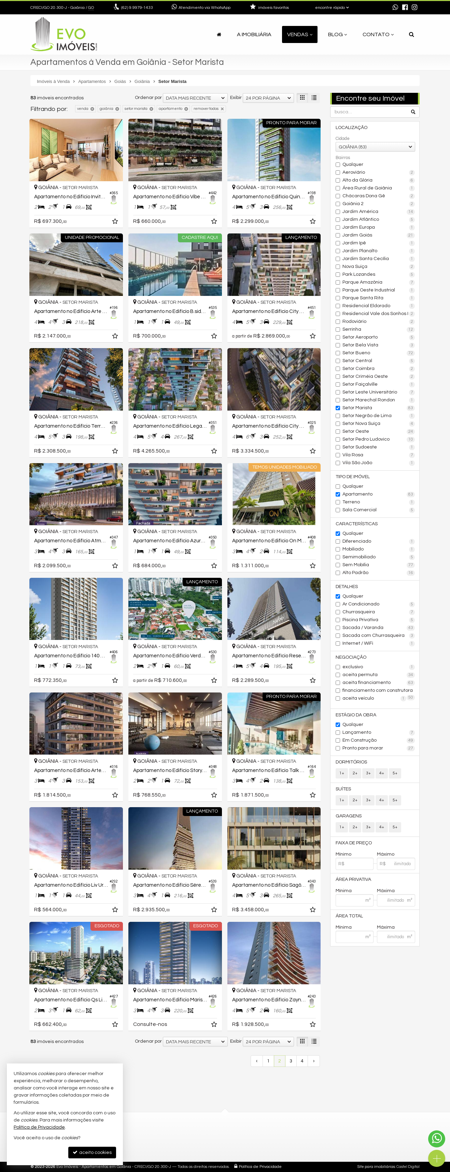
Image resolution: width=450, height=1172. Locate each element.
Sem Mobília (378, 565)
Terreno (378, 502)
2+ (355, 773)
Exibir (236, 97)
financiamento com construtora (378, 691)
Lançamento (378, 732)
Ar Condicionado (378, 604)
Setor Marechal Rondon (378, 400)
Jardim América (378, 212)
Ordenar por (148, 97)
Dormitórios (351, 762)
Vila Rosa (378, 455)
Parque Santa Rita (378, 298)
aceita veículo (374, 698)
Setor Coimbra (378, 369)
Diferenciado (378, 541)
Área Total (349, 916)
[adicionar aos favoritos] (115, 222)
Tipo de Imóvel (353, 476)
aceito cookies (92, 1152)
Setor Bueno (378, 353)
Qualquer (352, 164)
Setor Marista (378, 408)
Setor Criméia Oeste (378, 377)
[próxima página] (314, 1061)
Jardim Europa (378, 227)
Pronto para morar (378, 748)
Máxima (386, 890)
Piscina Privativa (378, 620)
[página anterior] (257, 1061)
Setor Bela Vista (378, 345)
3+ (368, 773)
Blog (337, 34)
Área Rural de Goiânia (378, 188)
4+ (381, 773)
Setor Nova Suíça (378, 424)
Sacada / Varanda (378, 628)
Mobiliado (378, 549)
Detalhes (347, 586)
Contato (378, 34)
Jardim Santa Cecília (378, 259)
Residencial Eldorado (378, 306)
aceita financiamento (378, 683)
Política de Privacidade (260, 1166)
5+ (395, 773)
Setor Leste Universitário (378, 392)
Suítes (343, 789)
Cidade (343, 138)
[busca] (411, 34)
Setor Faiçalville (378, 384)
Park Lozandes (378, 274)
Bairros (343, 157)
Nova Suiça (378, 267)
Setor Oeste (378, 431)
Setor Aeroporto (378, 337)
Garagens (349, 816)
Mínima (344, 890)
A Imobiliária (254, 34)
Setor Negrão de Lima (378, 416)
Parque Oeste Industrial (378, 290)
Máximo (385, 854)
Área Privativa (353, 879)
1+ (341, 773)
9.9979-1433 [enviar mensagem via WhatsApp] (137, 7)
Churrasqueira (378, 612)
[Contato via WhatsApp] (436, 1138)
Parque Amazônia (378, 282)
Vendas (299, 34)
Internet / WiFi (378, 643)
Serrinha (378, 329)
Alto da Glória (378, 180)
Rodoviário (378, 322)
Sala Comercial (378, 510)
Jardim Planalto (378, 251)
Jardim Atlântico (378, 220)
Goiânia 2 (378, 204)
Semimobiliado (378, 557)
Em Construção (378, 740)
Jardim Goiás (378, 235)
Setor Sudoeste (378, 447)
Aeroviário (378, 172)
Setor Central (378, 361)
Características (357, 523)
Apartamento (378, 494)
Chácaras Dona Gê (378, 196)
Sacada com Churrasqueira (378, 636)
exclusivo (378, 667)
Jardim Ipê (378, 243)
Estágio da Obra (356, 715)
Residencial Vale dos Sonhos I (378, 314)
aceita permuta (378, 675)
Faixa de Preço (354, 843)
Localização (351, 127)
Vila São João (378, 463)
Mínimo (343, 854)
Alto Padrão (378, 573)
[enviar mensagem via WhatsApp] (395, 8)
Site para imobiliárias (376, 1167)
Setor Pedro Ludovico (378, 439)
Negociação (351, 657)
